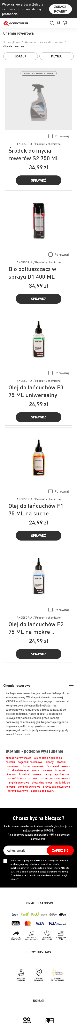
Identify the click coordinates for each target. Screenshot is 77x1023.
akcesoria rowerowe (18, 757)
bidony (50, 762)
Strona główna (11, 42)
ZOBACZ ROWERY (60, 8)
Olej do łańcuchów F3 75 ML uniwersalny (35, 390)
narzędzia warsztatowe (22, 778)
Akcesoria (30, 42)
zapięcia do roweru (42, 790)
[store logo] (15, 23)
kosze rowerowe (42, 770)
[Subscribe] (60, 850)
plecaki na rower (42, 782)
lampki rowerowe (18, 782)
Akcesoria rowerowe (51, 42)
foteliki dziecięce (18, 770)
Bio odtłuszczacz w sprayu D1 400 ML (32, 272)
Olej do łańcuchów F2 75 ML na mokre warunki (35, 631)
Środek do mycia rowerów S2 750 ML (33, 154)
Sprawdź (38, 180)
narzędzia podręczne (56, 774)
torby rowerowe (18, 790)
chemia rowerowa (33, 766)
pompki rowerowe (29, 786)
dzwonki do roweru (58, 766)
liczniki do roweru (30, 774)
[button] (58, 136)
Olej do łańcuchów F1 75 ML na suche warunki (35, 513)
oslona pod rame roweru (55, 778)
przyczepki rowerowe (56, 786)
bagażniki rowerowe (30, 762)
